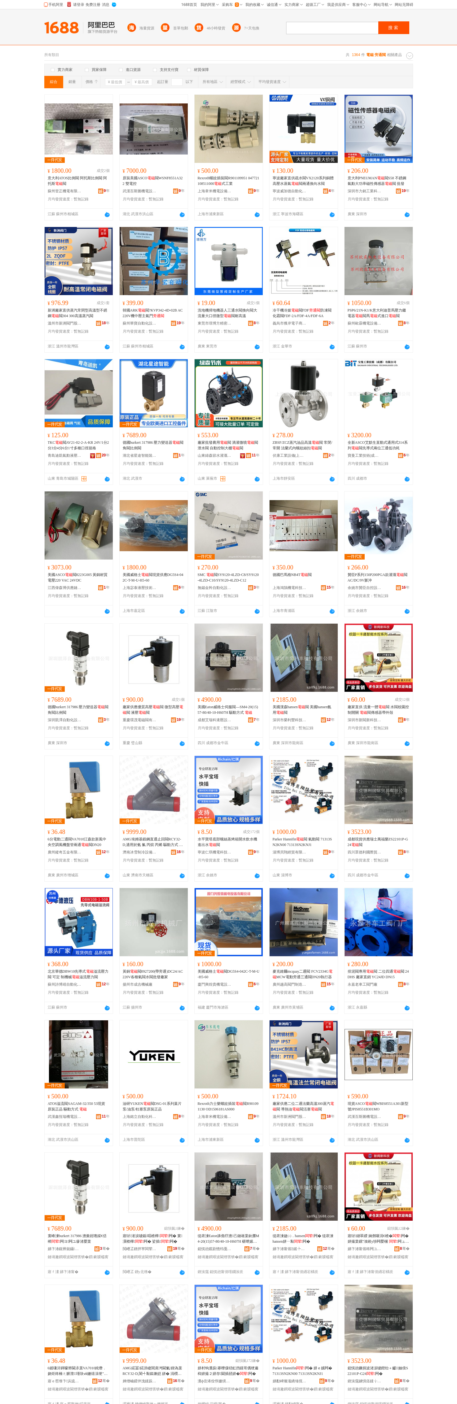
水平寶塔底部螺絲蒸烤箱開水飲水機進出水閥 (227, 842)
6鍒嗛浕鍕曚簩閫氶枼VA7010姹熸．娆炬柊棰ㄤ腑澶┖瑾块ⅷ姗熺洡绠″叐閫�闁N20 (78, 1371)
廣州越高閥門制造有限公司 (290, 984)
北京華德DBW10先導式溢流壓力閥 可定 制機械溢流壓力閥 (78, 974)
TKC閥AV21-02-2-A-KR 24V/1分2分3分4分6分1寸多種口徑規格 (78, 445)
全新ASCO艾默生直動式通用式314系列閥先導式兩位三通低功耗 (378, 445)
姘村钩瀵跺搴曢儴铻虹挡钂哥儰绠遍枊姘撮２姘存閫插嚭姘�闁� (228, 1371)
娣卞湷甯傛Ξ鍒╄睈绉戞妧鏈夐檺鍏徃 (290, 1249)
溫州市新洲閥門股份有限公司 (65, 323)
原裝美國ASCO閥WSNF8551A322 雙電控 (153, 181)
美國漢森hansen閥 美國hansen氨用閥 (302, 710)
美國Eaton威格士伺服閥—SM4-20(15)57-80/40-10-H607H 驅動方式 (228, 710)
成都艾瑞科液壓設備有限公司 (215, 720)
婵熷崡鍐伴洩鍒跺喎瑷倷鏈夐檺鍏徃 (140, 1381)
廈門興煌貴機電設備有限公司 (215, 984)
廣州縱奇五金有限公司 (65, 852)
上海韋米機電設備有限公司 (215, 191)
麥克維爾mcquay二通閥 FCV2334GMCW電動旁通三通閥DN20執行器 (302, 974)
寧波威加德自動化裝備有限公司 (290, 191)
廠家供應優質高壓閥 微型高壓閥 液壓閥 (153, 710)
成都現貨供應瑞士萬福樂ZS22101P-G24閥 (378, 842)
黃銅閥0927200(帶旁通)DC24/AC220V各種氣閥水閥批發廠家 (153, 974)
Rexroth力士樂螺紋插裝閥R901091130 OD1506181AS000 (228, 1106)
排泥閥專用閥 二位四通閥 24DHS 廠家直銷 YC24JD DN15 (378, 974)
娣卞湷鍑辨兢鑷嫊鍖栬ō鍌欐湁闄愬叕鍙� (65, 1249)
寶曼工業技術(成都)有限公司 (365, 455)
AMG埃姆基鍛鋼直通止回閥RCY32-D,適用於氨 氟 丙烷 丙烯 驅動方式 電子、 (153, 842)
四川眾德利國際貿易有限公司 (365, 852)
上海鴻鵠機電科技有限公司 (290, 588)
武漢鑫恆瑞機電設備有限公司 (65, 1116)
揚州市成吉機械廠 (137, 984)
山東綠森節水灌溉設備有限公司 (215, 455)
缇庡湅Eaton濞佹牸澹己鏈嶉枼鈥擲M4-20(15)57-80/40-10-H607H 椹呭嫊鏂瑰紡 (228, 1239)
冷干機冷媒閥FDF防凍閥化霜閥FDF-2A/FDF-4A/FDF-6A (302, 313)
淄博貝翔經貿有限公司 (290, 852)
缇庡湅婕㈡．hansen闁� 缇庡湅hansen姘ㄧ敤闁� (303, 1239)
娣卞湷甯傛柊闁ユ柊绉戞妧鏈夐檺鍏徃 (365, 1249)
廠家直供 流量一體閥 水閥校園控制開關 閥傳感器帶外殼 (378, 710)
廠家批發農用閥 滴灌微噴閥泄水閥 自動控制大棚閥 (228, 445)
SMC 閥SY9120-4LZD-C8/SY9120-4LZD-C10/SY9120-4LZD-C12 (228, 577)
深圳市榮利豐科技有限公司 (290, 720)
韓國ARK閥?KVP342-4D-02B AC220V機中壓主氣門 (153, 313)
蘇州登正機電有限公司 (65, 191)
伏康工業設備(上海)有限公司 (290, 455)
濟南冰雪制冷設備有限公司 (140, 852)
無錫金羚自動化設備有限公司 (215, 588)
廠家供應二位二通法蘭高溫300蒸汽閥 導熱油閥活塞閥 (303, 1106)
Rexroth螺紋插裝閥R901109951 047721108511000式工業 (228, 181)
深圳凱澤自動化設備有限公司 (65, 720)
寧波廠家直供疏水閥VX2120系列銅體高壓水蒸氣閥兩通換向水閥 (303, 181)
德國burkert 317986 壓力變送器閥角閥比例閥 (153, 445)
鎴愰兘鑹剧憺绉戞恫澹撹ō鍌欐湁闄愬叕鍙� (215, 1249)
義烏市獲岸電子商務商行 (290, 323)
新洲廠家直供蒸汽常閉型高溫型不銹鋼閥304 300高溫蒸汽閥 (77, 313)
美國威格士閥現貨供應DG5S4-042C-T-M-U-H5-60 (153, 577)
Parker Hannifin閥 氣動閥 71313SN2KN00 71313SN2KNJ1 (302, 842)
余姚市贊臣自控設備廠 (365, 588)
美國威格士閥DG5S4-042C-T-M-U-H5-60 (229, 974)
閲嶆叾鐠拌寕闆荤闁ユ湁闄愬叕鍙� (140, 1249)
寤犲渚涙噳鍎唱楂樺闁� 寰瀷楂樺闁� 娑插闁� (152, 1239)
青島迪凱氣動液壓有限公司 (65, 455)
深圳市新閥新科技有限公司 (365, 720)
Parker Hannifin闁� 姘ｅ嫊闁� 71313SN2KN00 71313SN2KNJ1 (302, 1371)
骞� (105, 1248)
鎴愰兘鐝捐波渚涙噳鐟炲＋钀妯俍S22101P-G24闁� (378, 1371)
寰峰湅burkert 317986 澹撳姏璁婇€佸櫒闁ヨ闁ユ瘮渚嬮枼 (77, 1239)
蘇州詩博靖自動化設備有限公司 (65, 984)
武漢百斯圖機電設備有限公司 (140, 191)
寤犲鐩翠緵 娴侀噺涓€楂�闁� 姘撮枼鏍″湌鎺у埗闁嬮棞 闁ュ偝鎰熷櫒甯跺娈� (378, 1239)
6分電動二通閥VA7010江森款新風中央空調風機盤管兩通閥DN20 (77, 842)
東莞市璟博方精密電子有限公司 (215, 323)
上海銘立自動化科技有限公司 (140, 1116)
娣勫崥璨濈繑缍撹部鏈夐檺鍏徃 (290, 1381)
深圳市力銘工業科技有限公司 (365, 191)
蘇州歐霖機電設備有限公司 (365, 323)
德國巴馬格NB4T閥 (292, 575)
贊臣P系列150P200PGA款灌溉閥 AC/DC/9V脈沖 (377, 577)
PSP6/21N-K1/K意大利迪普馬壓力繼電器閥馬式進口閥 (377, 313)
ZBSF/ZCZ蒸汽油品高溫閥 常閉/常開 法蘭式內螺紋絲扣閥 (302, 445)
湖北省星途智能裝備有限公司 (140, 455)
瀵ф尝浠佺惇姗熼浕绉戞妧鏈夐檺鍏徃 (215, 1381)
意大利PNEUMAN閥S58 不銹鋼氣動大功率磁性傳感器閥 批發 (377, 181)
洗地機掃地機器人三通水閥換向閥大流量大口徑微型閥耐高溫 (227, 313)
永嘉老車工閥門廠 (362, 984)
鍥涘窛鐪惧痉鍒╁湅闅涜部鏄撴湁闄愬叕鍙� (365, 1381)
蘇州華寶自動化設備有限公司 (140, 323)
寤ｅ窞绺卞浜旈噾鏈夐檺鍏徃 (65, 1381)
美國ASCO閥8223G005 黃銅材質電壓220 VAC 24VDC (78, 577)
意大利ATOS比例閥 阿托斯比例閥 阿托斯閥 (77, 181)
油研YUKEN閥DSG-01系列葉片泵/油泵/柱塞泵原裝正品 (152, 1106)
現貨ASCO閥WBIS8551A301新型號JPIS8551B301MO (378, 1106)
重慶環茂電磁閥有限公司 (140, 720)
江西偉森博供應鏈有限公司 (65, 588)
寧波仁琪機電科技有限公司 (215, 852)
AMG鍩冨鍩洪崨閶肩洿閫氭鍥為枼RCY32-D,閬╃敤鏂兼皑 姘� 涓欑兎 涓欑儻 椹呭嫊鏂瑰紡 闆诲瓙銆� (153, 1371)
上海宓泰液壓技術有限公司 (140, 588)
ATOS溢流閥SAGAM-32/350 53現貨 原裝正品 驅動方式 (76, 1106)
